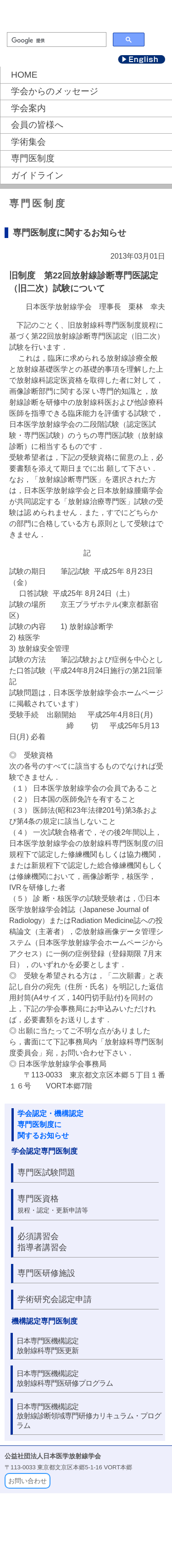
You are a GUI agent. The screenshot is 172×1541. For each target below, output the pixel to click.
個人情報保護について (128, 1522)
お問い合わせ (27, 1480)
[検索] (55, 40)
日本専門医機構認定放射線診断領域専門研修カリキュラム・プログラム (89, 1416)
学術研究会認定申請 (54, 1299)
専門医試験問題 (46, 1172)
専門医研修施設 (46, 1273)
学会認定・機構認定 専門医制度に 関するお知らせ (50, 1124)
